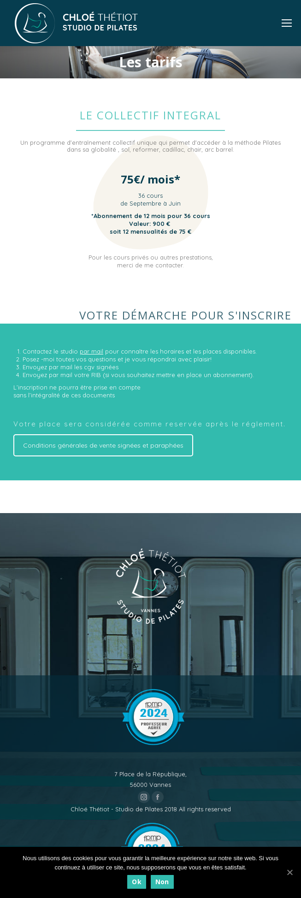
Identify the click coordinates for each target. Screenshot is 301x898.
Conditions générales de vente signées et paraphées (103, 445)
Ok (137, 881)
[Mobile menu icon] (287, 23)
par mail (91, 351)
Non (162, 881)
